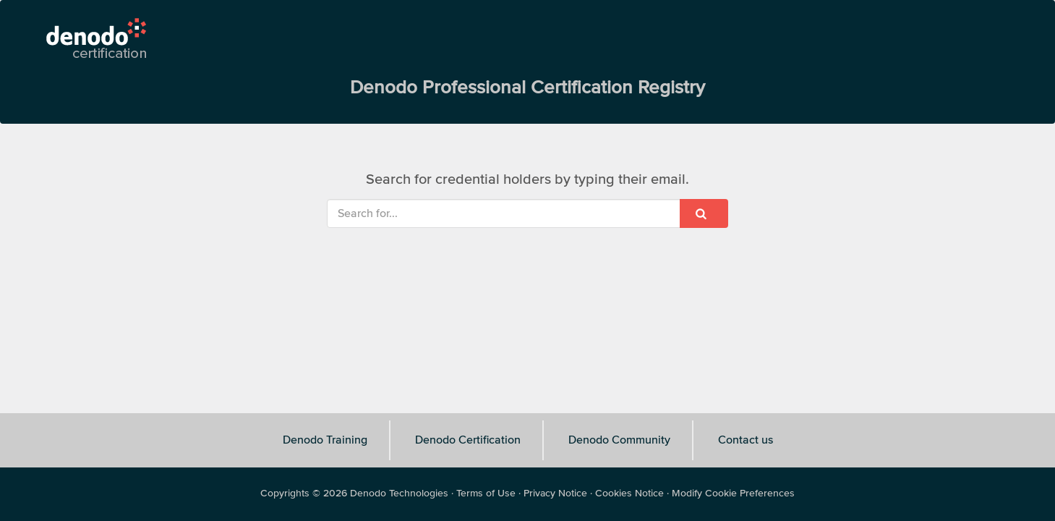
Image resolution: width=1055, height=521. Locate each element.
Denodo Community (619, 440)
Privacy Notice (555, 493)
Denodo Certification (468, 440)
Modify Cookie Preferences (733, 493)
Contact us (745, 440)
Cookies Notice (629, 493)
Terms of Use (486, 493)
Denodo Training (325, 440)
